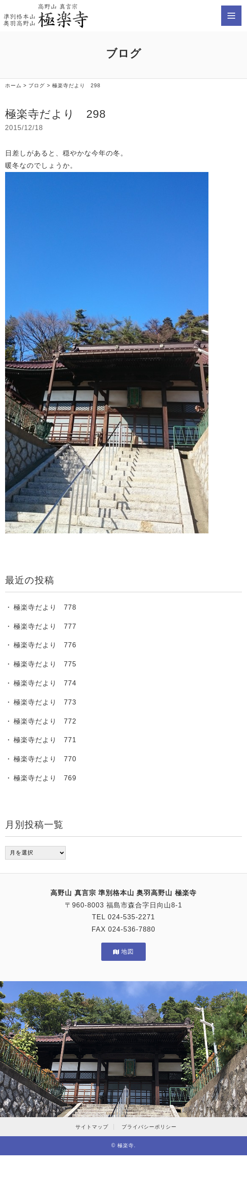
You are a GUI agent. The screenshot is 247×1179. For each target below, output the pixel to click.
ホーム (13, 86)
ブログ (36, 86)
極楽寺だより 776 (45, 645)
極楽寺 (125, 1145)
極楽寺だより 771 (45, 739)
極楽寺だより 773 (45, 702)
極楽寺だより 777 (45, 626)
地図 (123, 951)
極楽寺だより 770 (45, 759)
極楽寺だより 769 (45, 778)
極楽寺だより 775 (45, 664)
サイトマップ (91, 1127)
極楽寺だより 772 (45, 721)
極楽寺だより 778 (45, 607)
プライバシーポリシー (149, 1127)
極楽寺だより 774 (45, 683)
